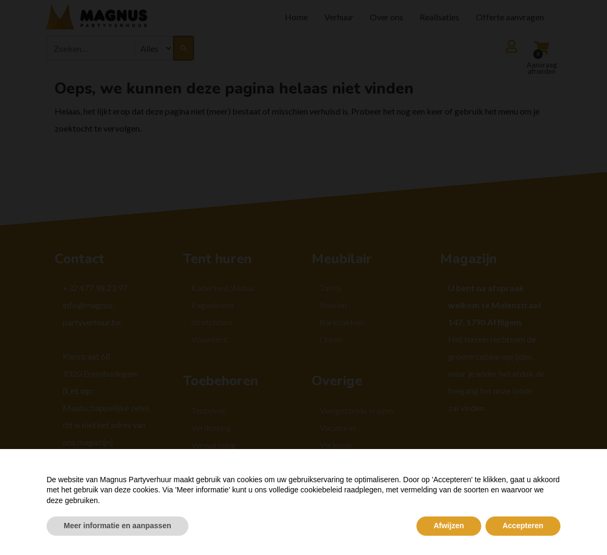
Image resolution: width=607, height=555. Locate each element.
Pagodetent (212, 305)
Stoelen (333, 305)
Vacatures (338, 427)
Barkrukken (341, 322)
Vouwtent (209, 339)
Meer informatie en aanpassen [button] (117, 525)
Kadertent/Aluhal (222, 288)
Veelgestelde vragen (357, 410)
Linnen (331, 339)
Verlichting (211, 427)
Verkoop (336, 444)
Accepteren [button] (523, 525)
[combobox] (91, 48)
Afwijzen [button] (449, 525)
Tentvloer (208, 410)
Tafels (331, 288)
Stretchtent (212, 322)
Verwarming (213, 444)
